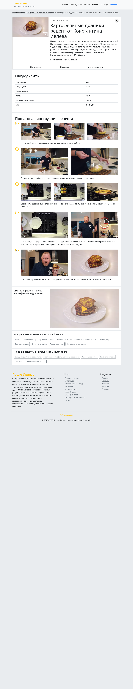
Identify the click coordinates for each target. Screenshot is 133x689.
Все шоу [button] (73, 4)
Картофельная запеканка (76, 344)
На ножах (69, 386)
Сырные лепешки (22, 344)
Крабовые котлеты (46, 339)
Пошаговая (65, 67)
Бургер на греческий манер (25, 339)
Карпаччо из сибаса (39, 344)
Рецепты (95, 4)
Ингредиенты (36, 67)
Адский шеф (70, 392)
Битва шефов (71, 381)
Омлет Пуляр (104, 339)
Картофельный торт (89, 357)
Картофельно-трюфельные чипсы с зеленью (61, 357)
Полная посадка (72, 378)
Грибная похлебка (107, 357)
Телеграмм (66, 415)
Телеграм (114, 4)
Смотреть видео (95, 67)
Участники (85, 4)
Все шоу (105, 381)
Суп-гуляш (19, 361)
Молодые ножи (71, 394)
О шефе (104, 4)
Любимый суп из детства (35, 361)
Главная (64, 4)
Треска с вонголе (57, 344)
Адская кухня (71, 389)
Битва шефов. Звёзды (74, 383)
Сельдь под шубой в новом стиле (28, 357)
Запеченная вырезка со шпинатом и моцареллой (76, 339)
